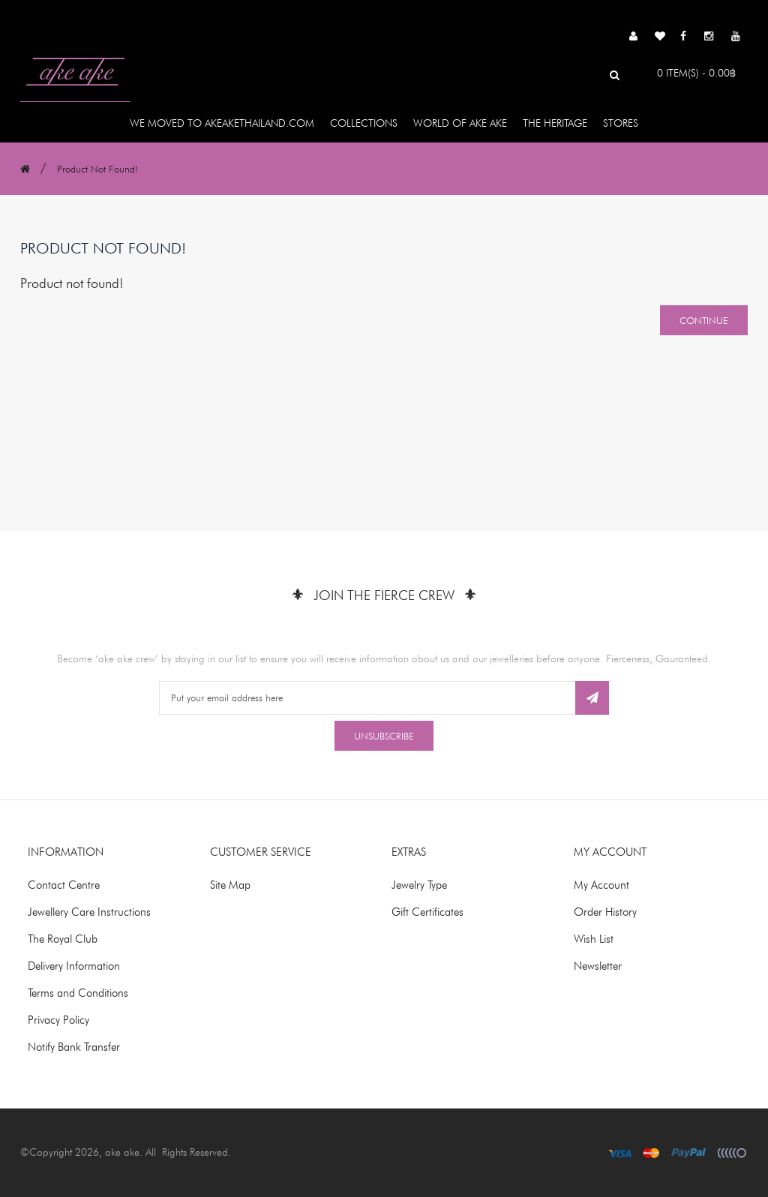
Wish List (594, 939)
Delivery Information (74, 966)
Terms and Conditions (78, 993)
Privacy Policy (58, 1020)
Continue (704, 320)
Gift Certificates (428, 912)
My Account (601, 885)
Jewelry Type (419, 885)
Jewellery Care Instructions (89, 912)
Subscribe (592, 698)
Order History (605, 912)
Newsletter (598, 966)
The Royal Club (63, 939)
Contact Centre (64, 885)
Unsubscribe (384, 736)
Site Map (230, 885)
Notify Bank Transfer (74, 1047)
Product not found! (97, 169)
